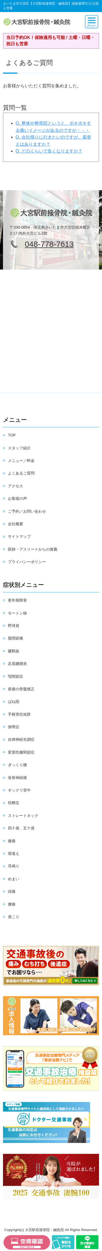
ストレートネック (23, 815)
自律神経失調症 (21, 739)
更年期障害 (17, 600)
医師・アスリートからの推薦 (32, 549)
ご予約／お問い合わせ (27, 511)
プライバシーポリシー (27, 562)
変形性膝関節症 (21, 752)
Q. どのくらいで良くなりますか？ (49, 151)
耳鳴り (13, 866)
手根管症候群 (19, 714)
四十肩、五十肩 (21, 828)
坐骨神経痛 (17, 777)
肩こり (13, 917)
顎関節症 (15, 676)
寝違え (13, 853)
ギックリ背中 (19, 790)
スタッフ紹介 (19, 448)
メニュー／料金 (21, 460)
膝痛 (12, 841)
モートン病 (17, 613)
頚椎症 (13, 803)
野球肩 (13, 625)
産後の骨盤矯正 (21, 689)
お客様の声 (17, 498)
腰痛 (12, 904)
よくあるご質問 (21, 473)
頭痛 (12, 891)
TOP (12, 435)
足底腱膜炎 (17, 663)
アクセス (15, 486)
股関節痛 (15, 638)
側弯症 (13, 727)
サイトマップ (19, 536)
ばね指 (13, 701)
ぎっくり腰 (17, 765)
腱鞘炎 (13, 651)
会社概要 (15, 524)
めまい (13, 879)
